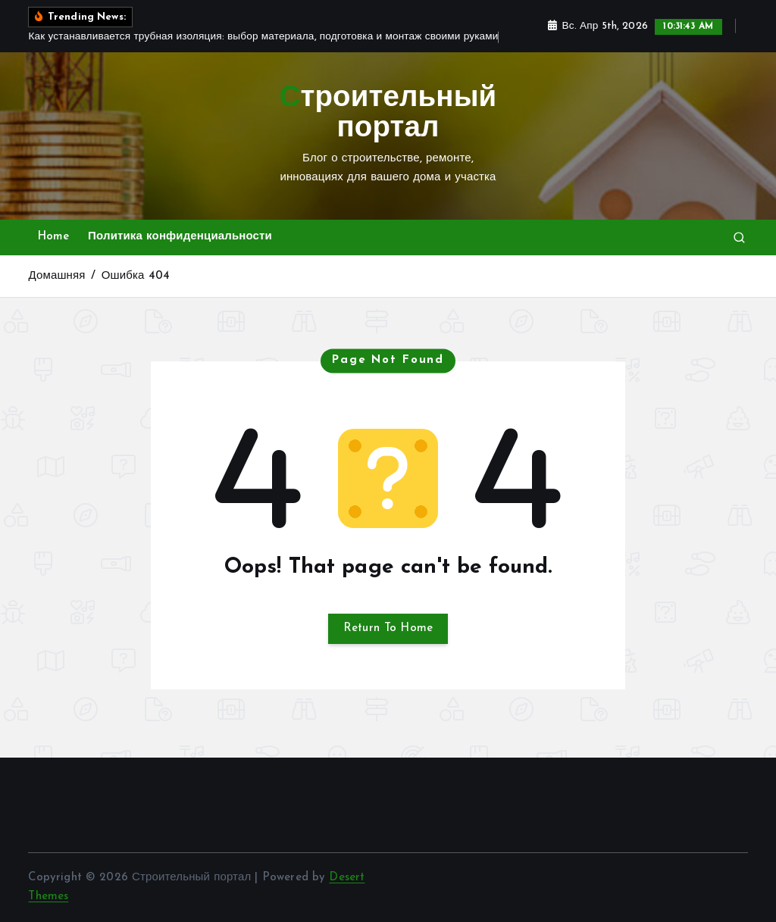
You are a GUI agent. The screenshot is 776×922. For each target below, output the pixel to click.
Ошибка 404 (136, 276)
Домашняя (56, 276)
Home (53, 236)
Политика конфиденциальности (180, 236)
